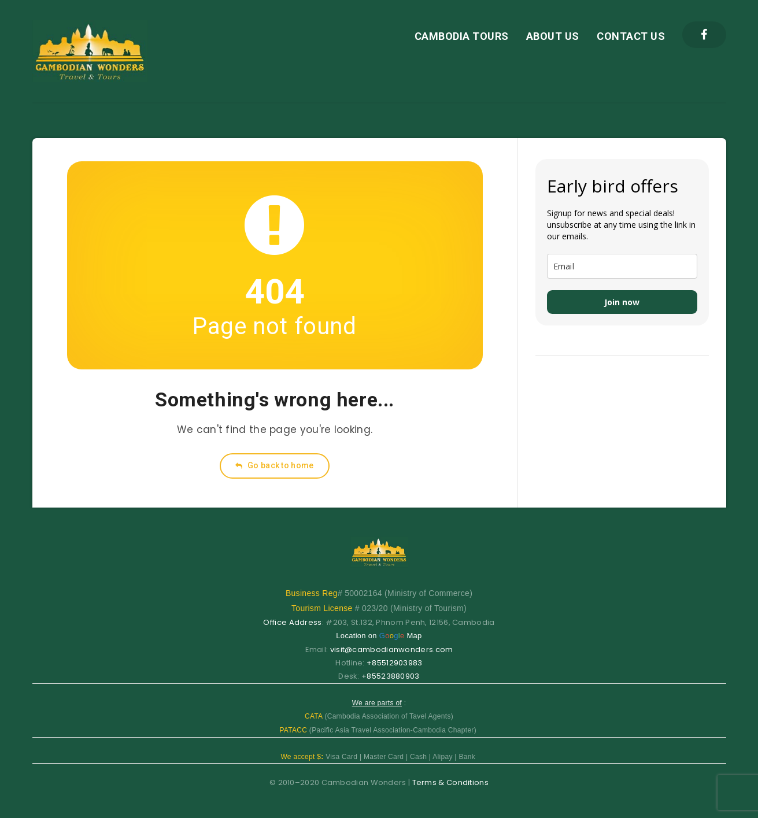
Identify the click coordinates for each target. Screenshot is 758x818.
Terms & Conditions (450, 782)
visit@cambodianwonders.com (391, 649)
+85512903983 (395, 662)
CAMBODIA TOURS (462, 36)
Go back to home (274, 465)
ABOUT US (552, 36)
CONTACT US (631, 36)
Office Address (292, 622)
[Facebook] (704, 34)
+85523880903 (390, 676)
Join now (621, 302)
